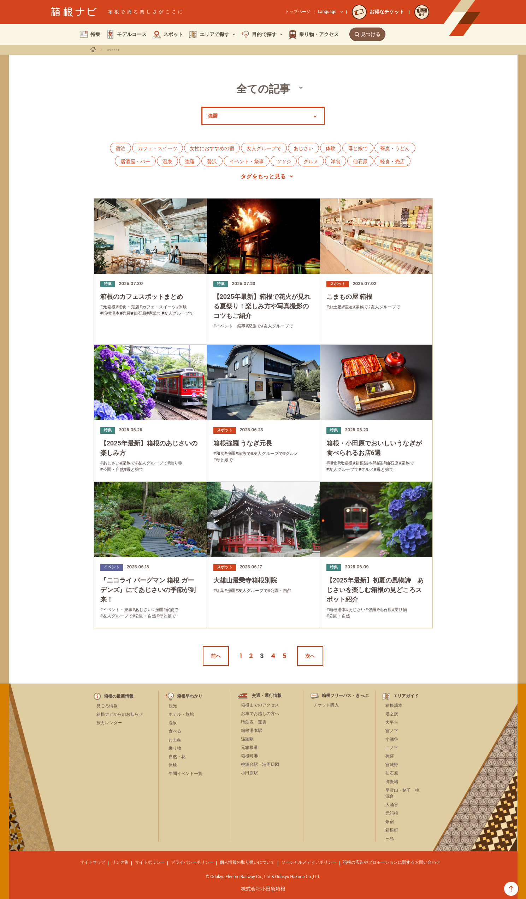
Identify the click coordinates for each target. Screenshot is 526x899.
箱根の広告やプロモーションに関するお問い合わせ (391, 862)
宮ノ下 (391, 730)
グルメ (310, 161)
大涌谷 (391, 804)
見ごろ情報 (107, 705)
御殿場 (391, 781)
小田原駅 (249, 772)
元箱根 (391, 813)
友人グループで (264, 148)
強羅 (190, 161)
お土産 (175, 739)
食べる (175, 731)
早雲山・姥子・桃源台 (402, 793)
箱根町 (391, 830)
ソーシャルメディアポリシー (308, 862)
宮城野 (391, 764)
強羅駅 (247, 739)
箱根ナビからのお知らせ (119, 714)
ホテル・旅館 (181, 714)
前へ (216, 656)
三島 (389, 838)
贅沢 (212, 161)
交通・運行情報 (267, 695)
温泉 (167, 161)
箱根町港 (249, 755)
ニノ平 (391, 747)
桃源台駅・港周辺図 (260, 764)
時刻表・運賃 (253, 722)
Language (330, 11)
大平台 (391, 722)
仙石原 (360, 161)
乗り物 (175, 748)
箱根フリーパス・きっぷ (345, 695)
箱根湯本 (393, 705)
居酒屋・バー (135, 161)
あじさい (303, 148)
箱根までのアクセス (260, 705)
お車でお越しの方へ (260, 713)
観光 (173, 705)
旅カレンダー (109, 722)
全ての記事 (263, 89)
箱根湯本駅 (251, 730)
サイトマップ (92, 862)
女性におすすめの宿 (212, 148)
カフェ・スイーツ (157, 148)
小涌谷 (391, 739)
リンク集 (120, 862)
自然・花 (177, 756)
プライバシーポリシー (192, 862)
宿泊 (120, 148)
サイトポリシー (150, 862)
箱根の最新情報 (119, 696)
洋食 (336, 161)
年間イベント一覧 (185, 773)
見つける (367, 34)
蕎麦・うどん (395, 148)
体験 (331, 148)
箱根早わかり (189, 696)
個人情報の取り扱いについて (247, 862)
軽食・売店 (392, 161)
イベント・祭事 (246, 161)
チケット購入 (326, 705)
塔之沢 (391, 713)
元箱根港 (249, 747)
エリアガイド (113, 49)
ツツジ (283, 161)
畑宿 (389, 821)
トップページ (298, 11)
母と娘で (358, 148)
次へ (310, 656)
